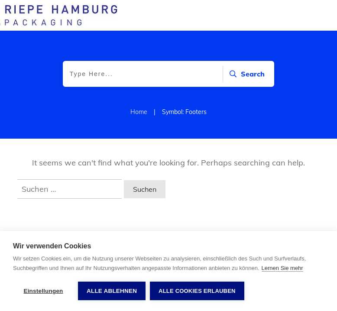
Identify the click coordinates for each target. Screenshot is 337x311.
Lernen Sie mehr (282, 268)
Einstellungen (43, 291)
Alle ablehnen (112, 291)
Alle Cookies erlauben (197, 291)
